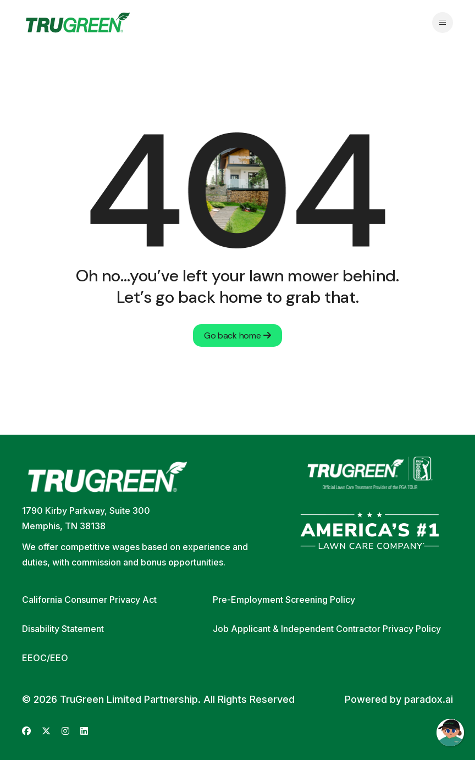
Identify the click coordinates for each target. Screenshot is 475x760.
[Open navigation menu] (442, 22)
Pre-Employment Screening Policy (284, 599)
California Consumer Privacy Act (89, 599)
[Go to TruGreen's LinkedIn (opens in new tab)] (84, 731)
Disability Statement (63, 628)
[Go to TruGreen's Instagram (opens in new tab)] (65, 731)
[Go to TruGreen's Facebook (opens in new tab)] (26, 731)
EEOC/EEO (45, 657)
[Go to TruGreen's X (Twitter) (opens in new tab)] (46, 731)
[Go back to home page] (78, 22)
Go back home (237, 335)
